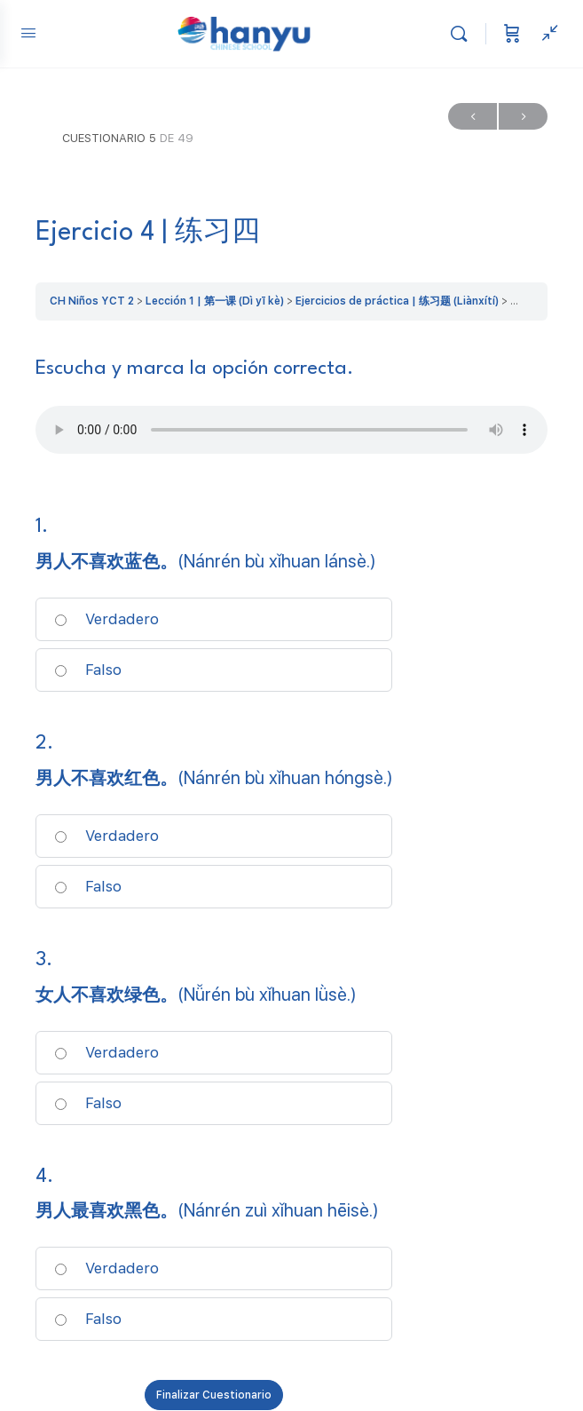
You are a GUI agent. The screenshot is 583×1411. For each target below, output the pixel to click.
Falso (88, 669)
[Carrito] (512, 33)
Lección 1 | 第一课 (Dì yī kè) (215, 301)
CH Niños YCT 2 (92, 301)
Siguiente (523, 117)
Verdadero (106, 619)
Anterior (472, 117)
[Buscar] (463, 33)
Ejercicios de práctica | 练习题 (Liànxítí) (397, 301)
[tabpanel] (291, 408)
